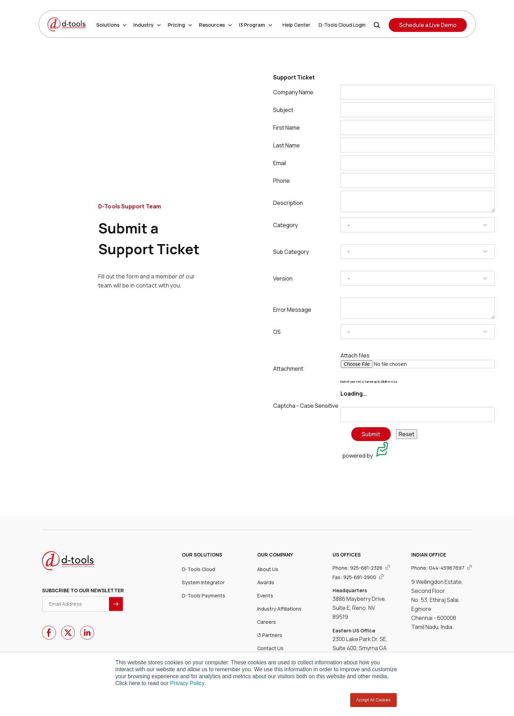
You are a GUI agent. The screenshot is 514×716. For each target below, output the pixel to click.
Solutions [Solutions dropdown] (111, 24)
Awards (265, 582)
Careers (266, 622)
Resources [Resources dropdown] (215, 24)
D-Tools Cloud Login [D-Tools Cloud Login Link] (342, 24)
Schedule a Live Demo (427, 25)
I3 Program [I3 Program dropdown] (255, 24)
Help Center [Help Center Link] (296, 24)
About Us (267, 569)
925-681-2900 (363, 577)
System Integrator (203, 582)
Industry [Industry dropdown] (147, 24)
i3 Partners (269, 635)
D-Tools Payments (203, 595)
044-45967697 (450, 567)
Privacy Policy (187, 683)
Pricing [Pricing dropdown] (180, 24)
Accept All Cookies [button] (373, 700)
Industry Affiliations (279, 608)
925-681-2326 (370, 567)
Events (265, 595)
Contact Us (270, 648)
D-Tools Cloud (198, 569)
